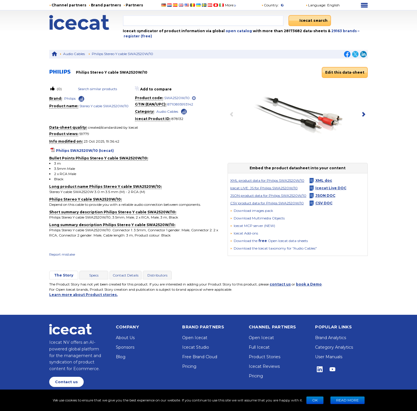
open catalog (238, 31)
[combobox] (203, 20)
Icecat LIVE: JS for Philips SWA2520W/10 (264, 188)
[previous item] (233, 115)
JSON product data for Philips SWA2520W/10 (268, 195)
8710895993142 (180, 104)
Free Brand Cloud (199, 356)
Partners (134, 5)
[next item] (362, 115)
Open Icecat (194, 337)
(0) (59, 89)
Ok (315, 400)
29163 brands (344, 31)
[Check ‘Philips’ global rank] (81, 98)
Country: (270, 5)
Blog (120, 356)
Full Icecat (259, 347)
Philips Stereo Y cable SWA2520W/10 (122, 54)
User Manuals (328, 356)
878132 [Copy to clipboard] (177, 119)
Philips (70, 98)
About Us (125, 337)
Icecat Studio (195, 347)
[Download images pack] (251, 210)
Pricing (189, 366)
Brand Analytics (330, 337)
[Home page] (86, 22)
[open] (194, 98)
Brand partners (106, 5)
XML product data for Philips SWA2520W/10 (267, 180)
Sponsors (125, 347)
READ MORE (347, 400)
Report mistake (62, 254)
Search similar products (97, 89)
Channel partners (69, 5)
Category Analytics (334, 347)
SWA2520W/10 (177, 98)
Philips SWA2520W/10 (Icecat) (85, 150)
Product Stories (264, 356)
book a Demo (309, 284)
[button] (323, 5)
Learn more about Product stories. (83, 294)
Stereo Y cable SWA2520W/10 (104, 106)
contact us (280, 284)
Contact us (66, 382)
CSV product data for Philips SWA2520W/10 (267, 203)
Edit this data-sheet (344, 72)
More (231, 5)
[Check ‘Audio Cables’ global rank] (183, 111)
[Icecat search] (309, 20)
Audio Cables (74, 54)
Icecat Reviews (264, 366)
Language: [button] (316, 5)
